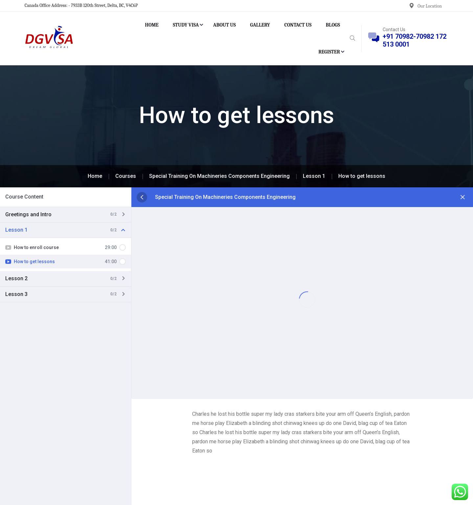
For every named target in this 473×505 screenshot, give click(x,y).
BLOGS (333, 25)
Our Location (429, 6)
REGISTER (329, 52)
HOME (152, 25)
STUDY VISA (186, 25)
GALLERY (260, 25)
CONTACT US (298, 25)
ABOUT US (224, 25)
